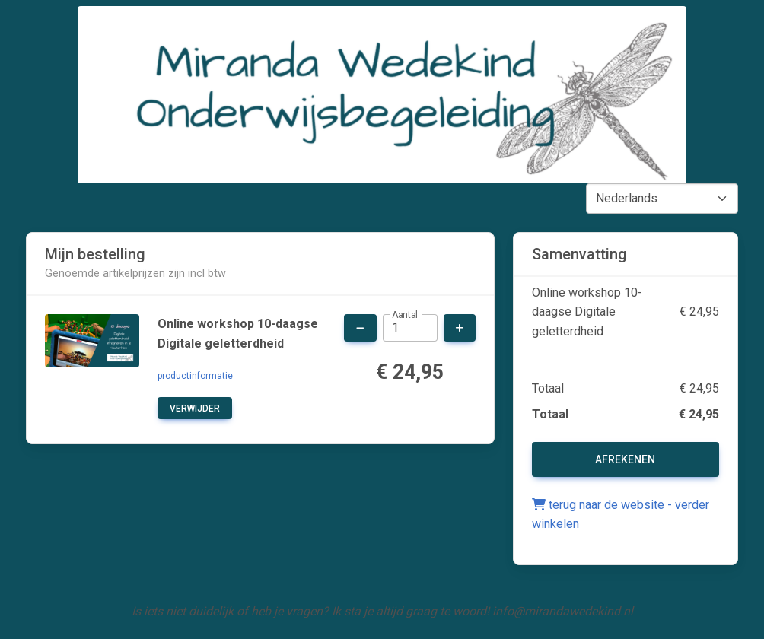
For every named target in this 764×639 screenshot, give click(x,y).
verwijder (195, 408)
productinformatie (195, 375)
